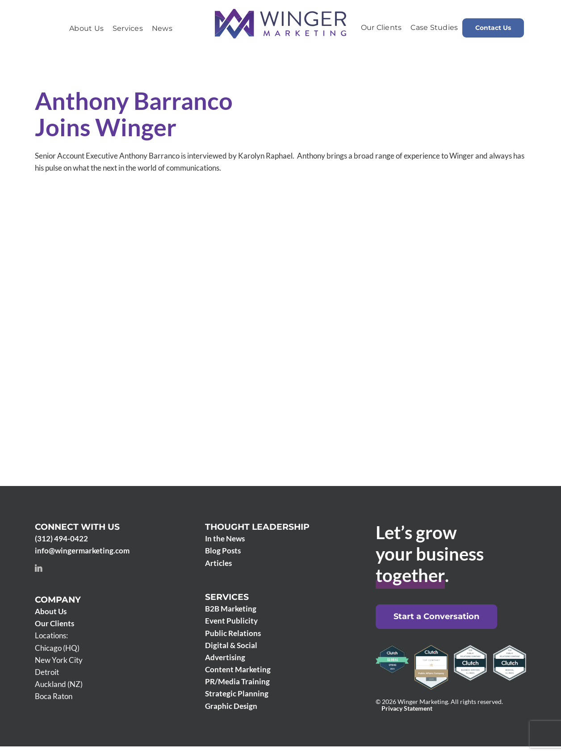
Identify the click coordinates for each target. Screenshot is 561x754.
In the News (225, 538)
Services (227, 597)
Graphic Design (231, 706)
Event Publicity (231, 620)
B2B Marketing (230, 608)
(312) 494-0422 (61, 538)
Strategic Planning (236, 693)
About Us (51, 611)
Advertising (225, 657)
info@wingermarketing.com (82, 550)
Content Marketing (238, 669)
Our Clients (54, 623)
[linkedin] (38, 568)
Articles (218, 563)
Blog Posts (223, 550)
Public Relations (233, 633)
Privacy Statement (406, 708)
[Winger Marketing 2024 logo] (280, 12)
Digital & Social (231, 645)
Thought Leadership (257, 527)
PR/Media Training (237, 681)
